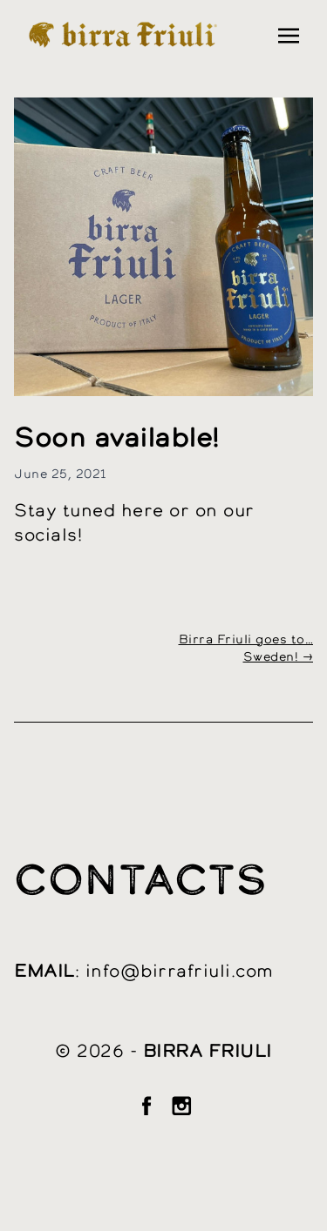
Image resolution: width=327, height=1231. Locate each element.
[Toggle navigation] (288, 35)
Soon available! (117, 440)
